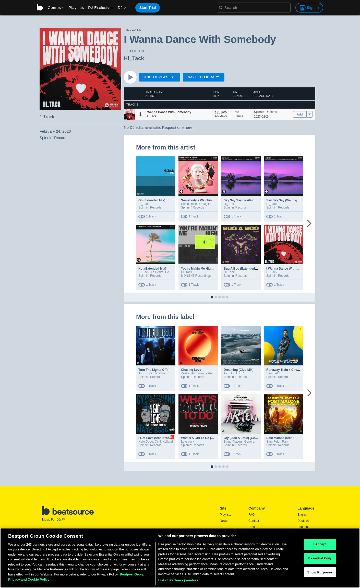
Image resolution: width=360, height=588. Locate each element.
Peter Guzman (215, 373)
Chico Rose (189, 204)
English (302, 514)
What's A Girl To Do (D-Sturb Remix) (207, 438)
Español (302, 527)
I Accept (320, 546)
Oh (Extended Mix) (151, 200)
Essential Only (319, 559)
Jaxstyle (159, 373)
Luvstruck (187, 441)
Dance (238, 116)
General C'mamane (257, 441)
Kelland (168, 441)
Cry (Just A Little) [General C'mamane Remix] (257, 438)
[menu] (54, 8)
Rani (285, 441)
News (223, 521)
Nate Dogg (145, 441)
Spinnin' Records (265, 112)
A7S (227, 373)
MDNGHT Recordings (196, 276)
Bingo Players (233, 441)
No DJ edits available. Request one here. (159, 127)
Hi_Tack (134, 58)
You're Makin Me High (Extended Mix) (208, 268)
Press (252, 527)
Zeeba (185, 373)
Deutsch (303, 521)
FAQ (251, 514)
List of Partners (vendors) (179, 582)
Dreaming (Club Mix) (239, 370)
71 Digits (205, 204)
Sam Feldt (273, 373)
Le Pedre (157, 272)
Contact (253, 521)
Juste (148, 373)
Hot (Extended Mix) (152, 268)
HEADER (237, 373)
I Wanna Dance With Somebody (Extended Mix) (300, 268)
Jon (140, 373)
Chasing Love (191, 370)
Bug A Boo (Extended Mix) (243, 268)
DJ (122, 8)
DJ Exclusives (101, 8)
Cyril (158, 441)
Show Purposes (320, 573)
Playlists (76, 8)
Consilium (172, 272)
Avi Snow (197, 373)
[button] (129, 114)
